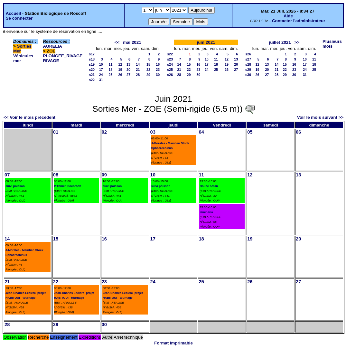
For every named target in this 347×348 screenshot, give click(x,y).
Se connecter (19, 18)
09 (104, 174)
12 (120, 64)
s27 (248, 59)
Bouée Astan (209, 186)
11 (111, 64)
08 (55, 174)
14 (138, 64)
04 (201, 132)
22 (148, 69)
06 (298, 132)
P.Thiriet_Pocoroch (67, 186)
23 (158, 69)
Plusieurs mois (332, 44)
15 (148, 64)
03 (152, 132)
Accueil (13, 13)
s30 (248, 75)
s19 (92, 64)
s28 (248, 64)
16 (158, 64)
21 (138, 69)
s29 (248, 69)
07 (7, 174)
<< (117, 42)
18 (111, 69)
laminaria (206, 212)
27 (128, 75)
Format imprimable (173, 343)
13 (128, 64)
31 (101, 80)
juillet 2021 (280, 42)
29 (148, 75)
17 (101, 69)
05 (249, 132)
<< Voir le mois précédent (29, 117)
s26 (170, 75)
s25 (170, 69)
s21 (92, 75)
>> (297, 42)
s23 (170, 59)
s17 (92, 54)
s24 (170, 64)
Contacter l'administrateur (298, 20)
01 (55, 132)
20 (128, 69)
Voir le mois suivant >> (320, 117)
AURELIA (52, 46)
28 (138, 75)
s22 (92, 80)
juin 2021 (206, 42)
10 (101, 64)
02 (104, 132)
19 (120, 69)
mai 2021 (132, 42)
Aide (288, 16)
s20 (92, 69)
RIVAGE (51, 60)
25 (111, 75)
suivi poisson (15, 186)
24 (101, 75)
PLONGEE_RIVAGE (63, 55)
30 (158, 75)
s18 (92, 59)
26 (120, 75)
